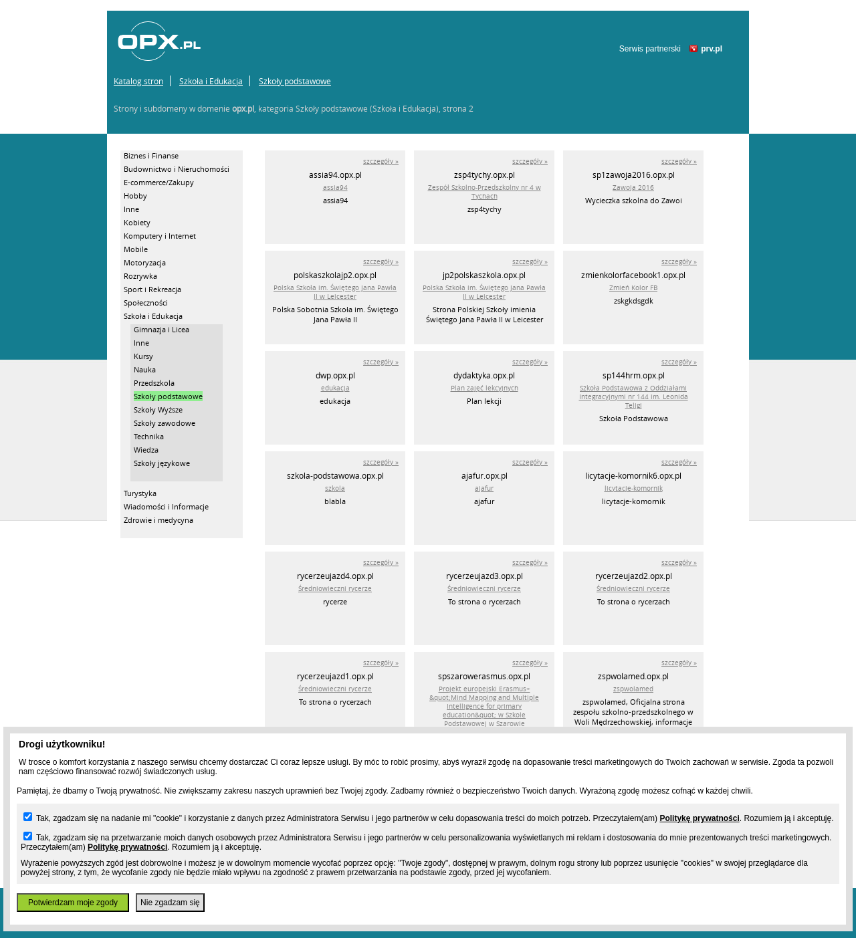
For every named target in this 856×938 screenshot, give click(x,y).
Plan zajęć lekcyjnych (484, 388)
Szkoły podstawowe (295, 81)
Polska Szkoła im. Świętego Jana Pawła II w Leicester (335, 292)
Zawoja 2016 (633, 187)
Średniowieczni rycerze (335, 588)
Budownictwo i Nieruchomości (176, 169)
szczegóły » (381, 161)
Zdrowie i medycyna (158, 520)
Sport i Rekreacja (152, 289)
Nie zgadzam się (170, 902)
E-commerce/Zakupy (159, 182)
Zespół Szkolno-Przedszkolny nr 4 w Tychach (484, 192)
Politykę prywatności (699, 818)
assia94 (335, 187)
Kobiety (137, 222)
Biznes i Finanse (151, 155)
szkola (335, 488)
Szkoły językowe (162, 463)
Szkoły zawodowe (164, 423)
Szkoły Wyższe (158, 409)
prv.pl (711, 48)
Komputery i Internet (160, 236)
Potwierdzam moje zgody (73, 902)
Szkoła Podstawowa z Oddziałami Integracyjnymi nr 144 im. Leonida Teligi (633, 397)
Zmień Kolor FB (633, 287)
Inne (131, 209)
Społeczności (146, 303)
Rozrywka (140, 276)
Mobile (136, 249)
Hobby (135, 196)
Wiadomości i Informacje (166, 506)
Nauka (145, 369)
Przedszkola (154, 383)
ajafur (484, 488)
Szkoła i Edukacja (211, 81)
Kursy (143, 356)
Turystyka (140, 493)
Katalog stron (138, 81)
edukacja (335, 388)
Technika (149, 436)
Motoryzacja (145, 262)
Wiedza (146, 450)
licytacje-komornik (634, 488)
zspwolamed (633, 689)
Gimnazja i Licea (161, 329)
